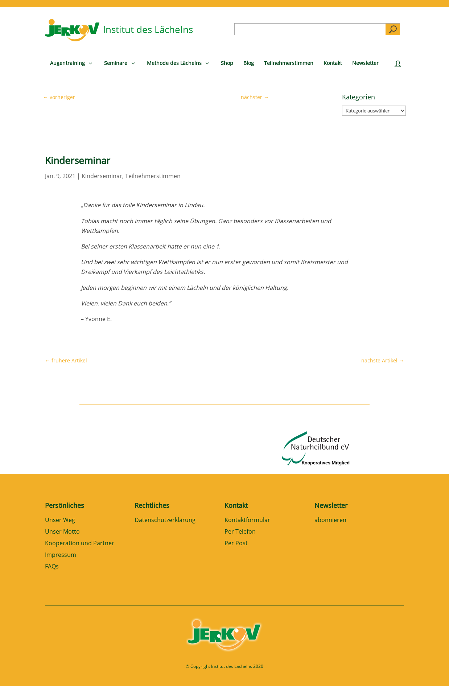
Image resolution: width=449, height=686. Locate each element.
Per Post (236, 543)
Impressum (60, 555)
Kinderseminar (102, 176)
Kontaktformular (247, 520)
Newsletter (330, 505)
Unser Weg (60, 520)
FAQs (52, 566)
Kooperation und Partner (79, 543)
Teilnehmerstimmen (153, 176)
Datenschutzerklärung (165, 520)
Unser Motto (62, 532)
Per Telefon (240, 532)
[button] (16, 670)
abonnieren (330, 520)
